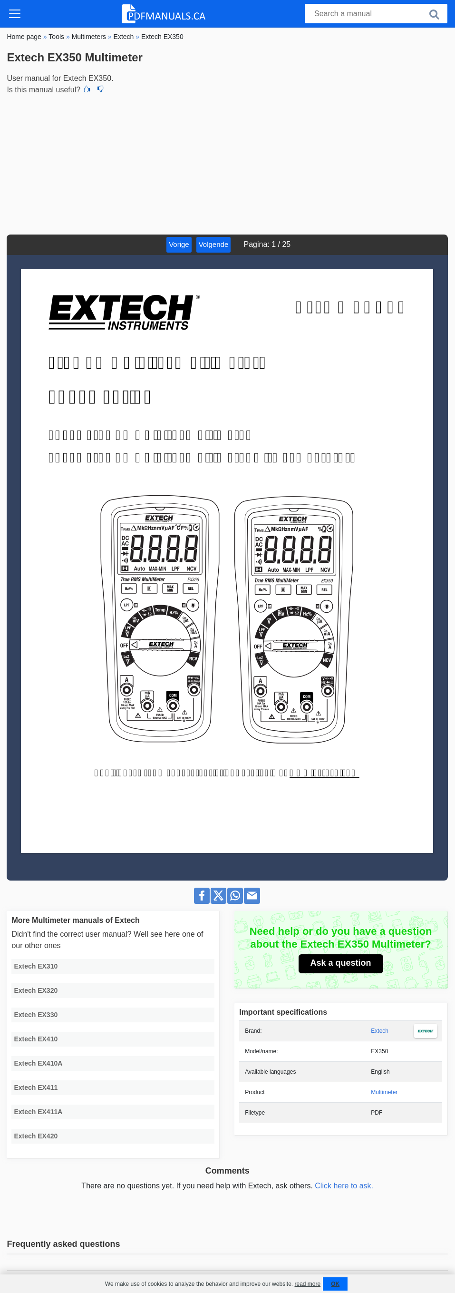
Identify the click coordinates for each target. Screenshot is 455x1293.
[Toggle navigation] (15, 14)
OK (335, 1284)
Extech (379, 1031)
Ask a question (340, 963)
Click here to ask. (344, 1186)
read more (307, 1284)
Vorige (179, 244)
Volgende (214, 244)
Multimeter (384, 1092)
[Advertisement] (227, 163)
